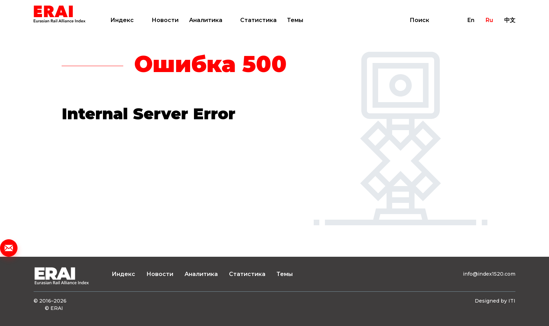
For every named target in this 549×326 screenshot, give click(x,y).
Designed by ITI (495, 301)
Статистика (258, 20)
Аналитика (205, 20)
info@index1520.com (489, 274)
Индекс (122, 20)
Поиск (419, 20)
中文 (509, 20)
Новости (165, 20)
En (470, 20)
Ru (489, 20)
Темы (295, 20)
